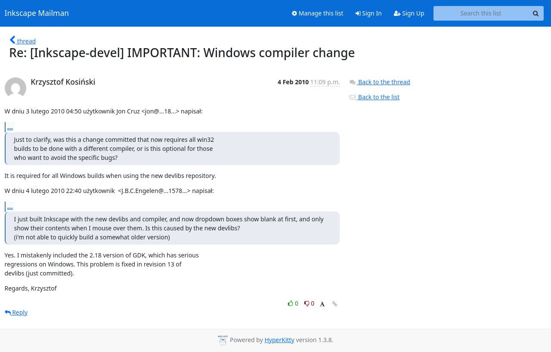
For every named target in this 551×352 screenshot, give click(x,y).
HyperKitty (279, 340)
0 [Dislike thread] (309, 303)
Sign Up (409, 13)
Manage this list (318, 13)
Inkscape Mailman (37, 13)
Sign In (369, 13)
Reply (16, 312)
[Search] (536, 13)
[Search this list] (481, 13)
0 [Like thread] (294, 303)
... (10, 127)
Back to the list (374, 97)
